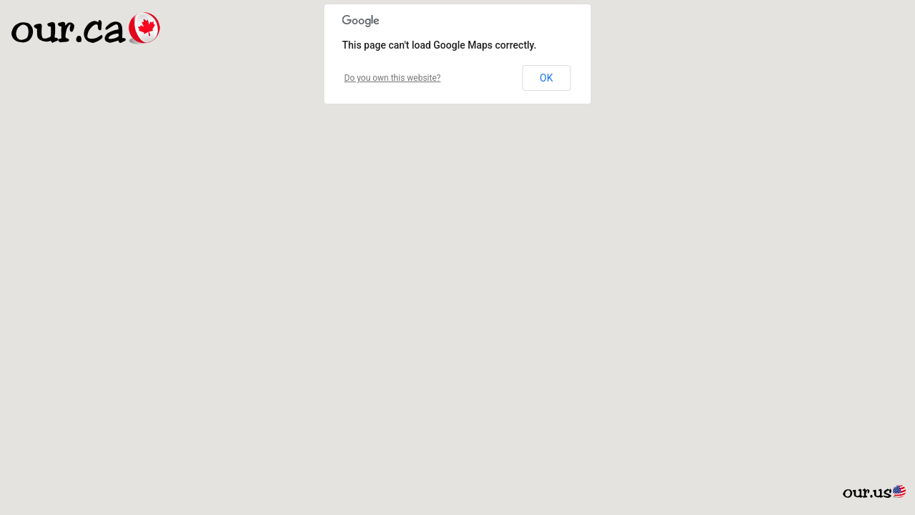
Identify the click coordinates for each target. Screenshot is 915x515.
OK (546, 78)
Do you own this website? (393, 78)
